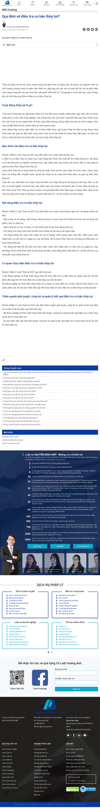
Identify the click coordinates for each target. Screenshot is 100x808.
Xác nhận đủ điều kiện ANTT (68, 637)
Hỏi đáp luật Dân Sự (40, 750)
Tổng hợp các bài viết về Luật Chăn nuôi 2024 (18, 394)
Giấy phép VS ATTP (65, 639)
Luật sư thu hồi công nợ (10, 789)
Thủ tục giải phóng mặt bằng (68, 600)
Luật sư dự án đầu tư (9, 785)
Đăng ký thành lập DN (16, 598)
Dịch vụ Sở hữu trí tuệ (9, 782)
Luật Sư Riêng (6, 767)
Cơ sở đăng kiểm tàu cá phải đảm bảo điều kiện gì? (20, 418)
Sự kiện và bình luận (40, 782)
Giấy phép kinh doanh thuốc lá (69, 644)
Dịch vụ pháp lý (50, 585)
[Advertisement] (50, 66)
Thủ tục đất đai (64, 603)
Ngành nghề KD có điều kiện (18, 644)
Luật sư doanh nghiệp (25, 622)
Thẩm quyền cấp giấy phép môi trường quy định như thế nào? (24, 408)
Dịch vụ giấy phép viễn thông (75, 767)
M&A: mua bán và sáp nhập (18, 613)
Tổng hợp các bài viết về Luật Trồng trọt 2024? (19, 391)
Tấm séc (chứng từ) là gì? (11, 443)
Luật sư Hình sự (7, 757)
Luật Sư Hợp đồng (8, 771)
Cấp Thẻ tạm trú (64, 629)
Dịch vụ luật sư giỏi (25, 591)
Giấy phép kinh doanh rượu (67, 642)
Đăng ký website (64, 634)
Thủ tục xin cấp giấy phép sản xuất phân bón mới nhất (21, 411)
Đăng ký (76, 689)
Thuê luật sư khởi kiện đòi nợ (75, 760)
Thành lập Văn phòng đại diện (18, 603)
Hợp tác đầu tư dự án (66, 611)
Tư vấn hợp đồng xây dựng (67, 608)
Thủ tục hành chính (75, 622)
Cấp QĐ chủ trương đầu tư (67, 595)
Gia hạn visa (62, 626)
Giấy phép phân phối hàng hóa (19, 642)
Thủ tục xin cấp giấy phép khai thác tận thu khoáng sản (22, 414)
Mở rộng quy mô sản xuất (17, 637)
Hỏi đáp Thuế (38, 778)
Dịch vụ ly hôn (70, 753)
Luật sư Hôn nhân (8, 778)
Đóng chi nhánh (14, 606)
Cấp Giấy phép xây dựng (67, 613)
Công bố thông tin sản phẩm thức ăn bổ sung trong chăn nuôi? (25, 401)
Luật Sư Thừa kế (7, 764)
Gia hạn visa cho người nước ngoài (77, 771)
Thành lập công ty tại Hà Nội (75, 764)
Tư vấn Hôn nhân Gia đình (42, 760)
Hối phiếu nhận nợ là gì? (10, 437)
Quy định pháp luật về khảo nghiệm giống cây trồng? (21, 381)
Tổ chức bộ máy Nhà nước (42, 785)
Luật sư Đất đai (7, 760)
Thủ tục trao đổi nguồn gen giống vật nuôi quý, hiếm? (21, 424)
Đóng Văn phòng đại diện (17, 608)
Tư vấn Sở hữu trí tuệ (41, 771)
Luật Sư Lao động (7, 774)
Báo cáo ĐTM (63, 598)
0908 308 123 (40, 723)
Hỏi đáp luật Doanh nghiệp (43, 767)
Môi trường (11, 9)
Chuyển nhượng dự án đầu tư (68, 606)
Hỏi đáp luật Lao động (41, 764)
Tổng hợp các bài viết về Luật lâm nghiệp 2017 (18, 378)
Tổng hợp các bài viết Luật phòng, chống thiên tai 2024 (22, 388)
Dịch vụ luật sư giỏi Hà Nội (74, 750)
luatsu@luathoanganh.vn (44, 726)
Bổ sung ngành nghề (15, 639)
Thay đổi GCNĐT (14, 629)
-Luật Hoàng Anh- (33, 805)
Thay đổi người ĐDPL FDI (17, 631)
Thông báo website (65, 631)
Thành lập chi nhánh (15, 600)
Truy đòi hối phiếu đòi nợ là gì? (12, 440)
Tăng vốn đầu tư (14, 634)
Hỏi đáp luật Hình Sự (40, 753)
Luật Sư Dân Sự (7, 753)
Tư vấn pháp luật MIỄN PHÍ (74, 757)
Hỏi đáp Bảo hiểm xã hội (42, 774)
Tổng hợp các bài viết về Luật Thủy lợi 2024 (17, 398)
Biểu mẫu (37, 796)
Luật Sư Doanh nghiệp (9, 750)
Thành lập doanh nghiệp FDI (18, 626)
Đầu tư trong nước (74, 591)
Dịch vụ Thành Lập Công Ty (18, 595)
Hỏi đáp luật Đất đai (40, 757)
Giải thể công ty (14, 611)
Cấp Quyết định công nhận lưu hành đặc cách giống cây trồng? (24, 384)
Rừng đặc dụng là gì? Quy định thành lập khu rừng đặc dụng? (24, 404)
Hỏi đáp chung (39, 792)
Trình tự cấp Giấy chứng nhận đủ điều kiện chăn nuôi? (21, 421)
